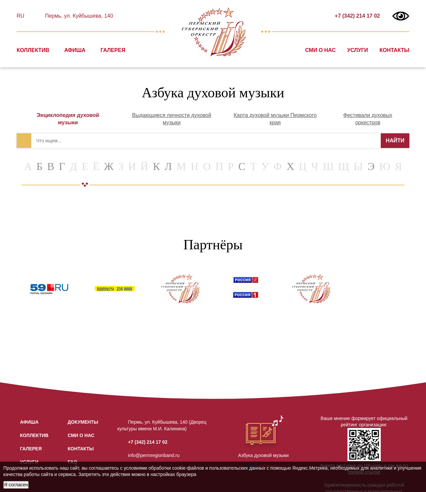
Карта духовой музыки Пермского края (275, 118)
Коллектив (33, 50)
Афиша (75, 50)
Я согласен (16, 484)
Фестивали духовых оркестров (367, 118)
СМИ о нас (320, 50)
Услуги (357, 50)
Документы (83, 422)
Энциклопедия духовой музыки (68, 118)
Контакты (394, 50)
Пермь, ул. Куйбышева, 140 (78, 16)
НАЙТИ (395, 140)
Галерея (113, 50)
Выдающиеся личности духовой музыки (171, 118)
